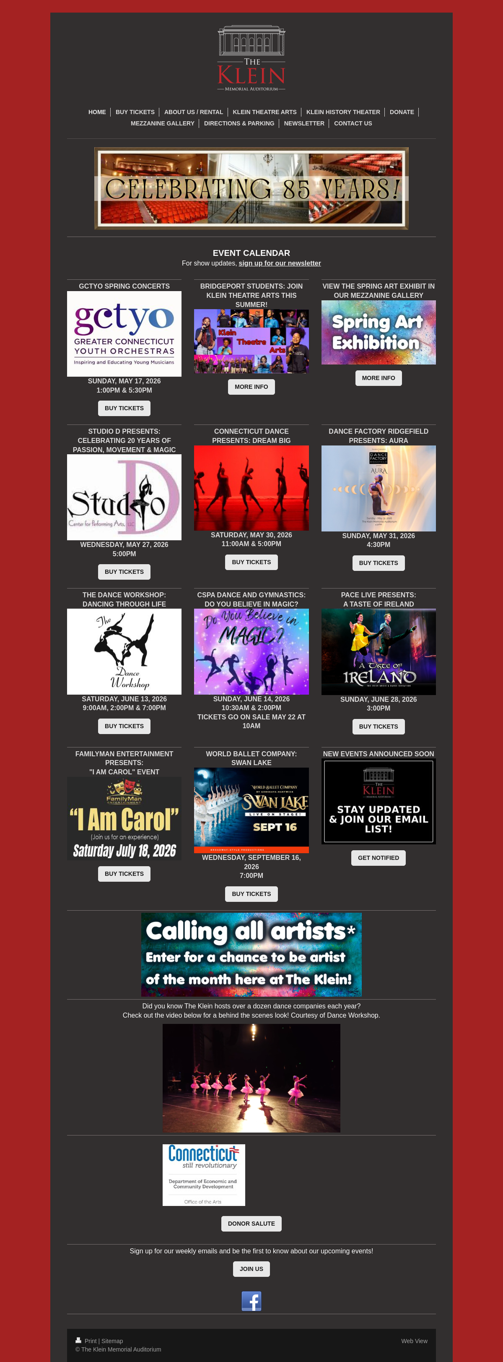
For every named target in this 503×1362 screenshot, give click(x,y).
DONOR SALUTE (251, 1223)
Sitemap (112, 1341)
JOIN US (251, 1269)
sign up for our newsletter (280, 263)
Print (87, 1341)
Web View (414, 1341)
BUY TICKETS (124, 408)
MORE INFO (251, 386)
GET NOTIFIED (378, 857)
